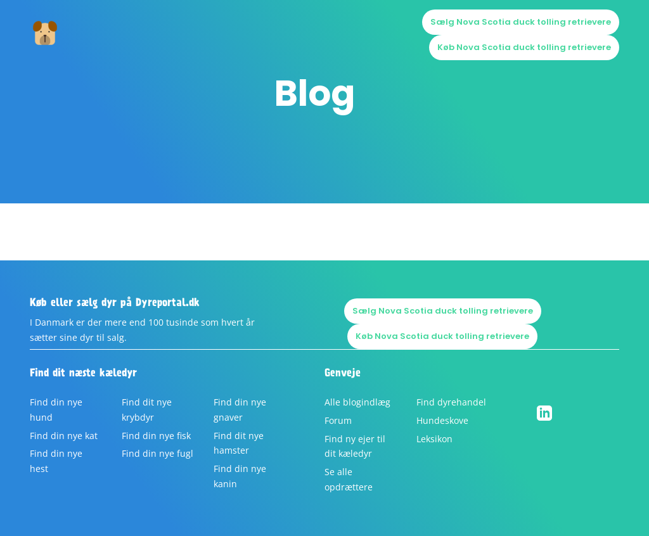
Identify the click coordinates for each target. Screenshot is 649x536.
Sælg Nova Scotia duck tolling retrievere (520, 22)
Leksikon (434, 439)
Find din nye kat (64, 436)
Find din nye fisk (156, 436)
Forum (338, 420)
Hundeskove (442, 420)
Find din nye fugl (157, 453)
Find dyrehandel (451, 402)
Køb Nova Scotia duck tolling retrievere (524, 47)
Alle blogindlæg (357, 402)
